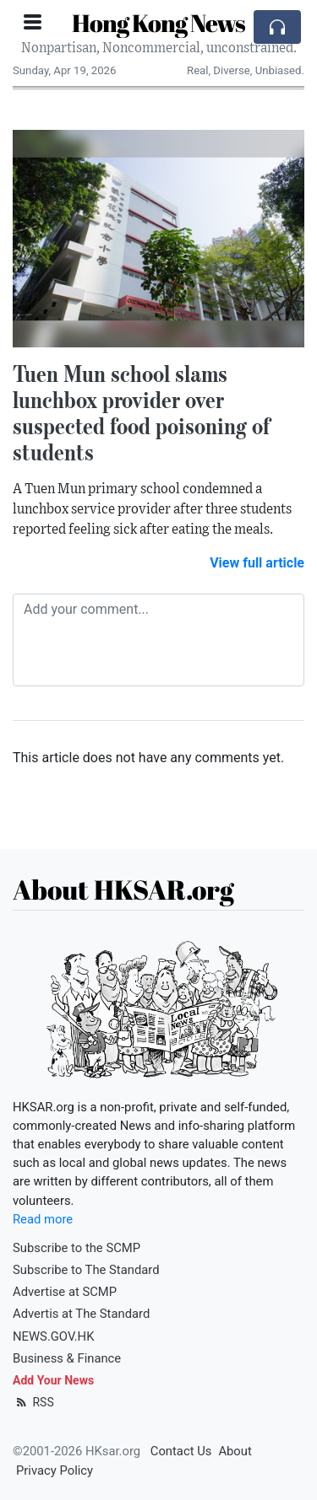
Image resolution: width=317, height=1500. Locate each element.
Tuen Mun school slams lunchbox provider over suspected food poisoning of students (141, 412)
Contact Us (181, 1451)
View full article (257, 563)
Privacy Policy (54, 1470)
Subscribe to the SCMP (76, 1247)
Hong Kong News (158, 23)
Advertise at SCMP (65, 1291)
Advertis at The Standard (81, 1313)
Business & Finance (67, 1358)
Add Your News (53, 1380)
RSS (33, 1402)
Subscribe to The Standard (86, 1269)
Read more (43, 1219)
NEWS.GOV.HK (53, 1336)
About (234, 1451)
